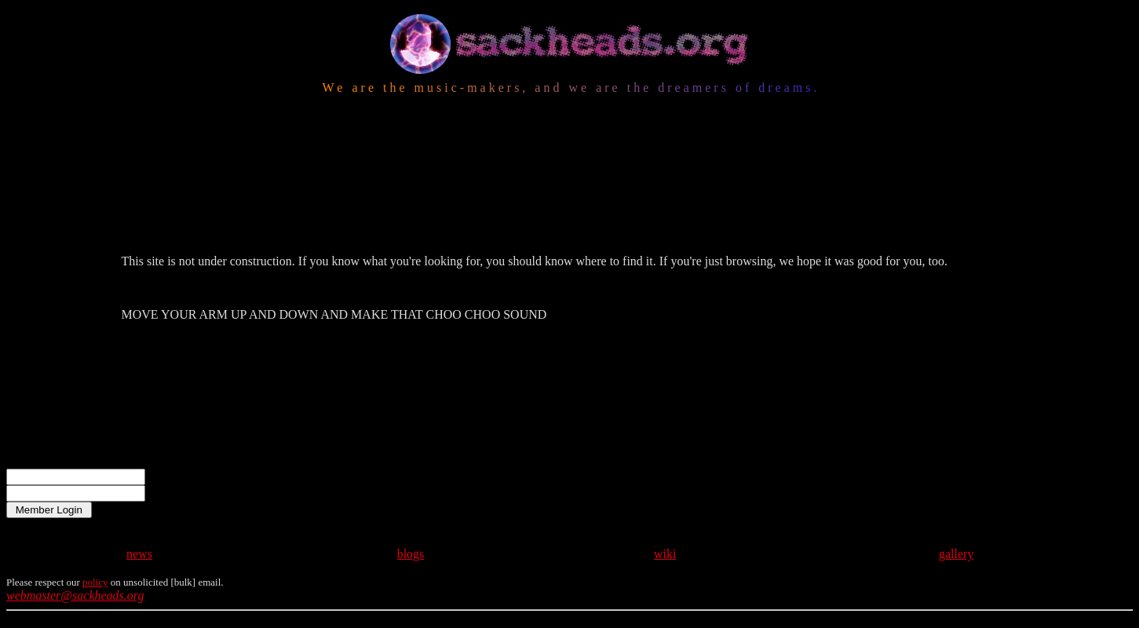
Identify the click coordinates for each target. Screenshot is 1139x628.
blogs (411, 522)
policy (95, 551)
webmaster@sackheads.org (75, 564)
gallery (956, 522)
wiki (665, 522)
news (139, 522)
